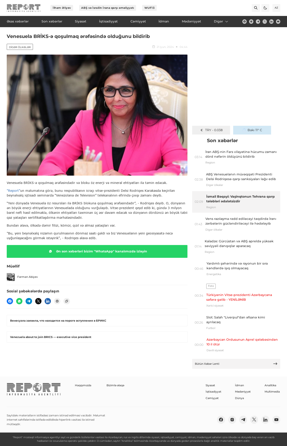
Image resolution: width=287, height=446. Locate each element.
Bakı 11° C (252, 130)
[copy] (66, 301)
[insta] (251, 21)
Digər (221, 21)
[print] (57, 301)
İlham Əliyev (62, 7)
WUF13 (149, 7)
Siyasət (210, 385)
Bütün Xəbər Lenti (236, 363)
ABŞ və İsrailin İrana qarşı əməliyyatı (107, 7)
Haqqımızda (83, 385)
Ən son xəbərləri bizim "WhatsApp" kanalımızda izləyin (97, 251)
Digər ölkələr (20, 47)
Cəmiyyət (212, 398)
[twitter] (265, 21)
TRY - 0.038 (211, 130)
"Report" (13, 190)
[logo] (24, 8)
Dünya (239, 398)
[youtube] (278, 21)
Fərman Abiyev (22, 277)
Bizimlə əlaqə (115, 385)
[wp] (19, 301)
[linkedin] (271, 21)
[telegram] (258, 21)
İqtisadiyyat (213, 391)
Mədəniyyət (243, 391)
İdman (239, 385)
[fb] (244, 21)
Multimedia (272, 391)
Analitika (270, 385)
